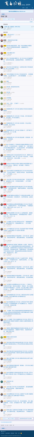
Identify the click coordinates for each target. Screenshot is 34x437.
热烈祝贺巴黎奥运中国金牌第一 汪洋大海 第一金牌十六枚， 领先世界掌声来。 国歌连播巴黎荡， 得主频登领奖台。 (18, 268)
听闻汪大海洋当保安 (11, 337)
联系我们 (2, 433)
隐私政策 (12, 433)
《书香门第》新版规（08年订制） (12, 26)
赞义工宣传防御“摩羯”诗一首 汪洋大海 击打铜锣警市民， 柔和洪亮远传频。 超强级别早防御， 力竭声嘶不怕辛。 (18, 60)
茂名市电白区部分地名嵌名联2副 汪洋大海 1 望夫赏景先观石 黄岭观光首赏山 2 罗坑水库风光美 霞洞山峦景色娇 (18, 344)
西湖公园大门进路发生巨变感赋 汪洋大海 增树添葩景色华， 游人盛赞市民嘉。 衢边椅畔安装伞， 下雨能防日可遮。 (18, 411)
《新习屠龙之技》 (11, 52)
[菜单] (1, 7)
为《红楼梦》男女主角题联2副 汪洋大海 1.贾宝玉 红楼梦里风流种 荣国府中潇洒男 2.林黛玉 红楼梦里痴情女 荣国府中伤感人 (18, 321)
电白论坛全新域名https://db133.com (17, 11)
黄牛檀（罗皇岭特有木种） (13, 87)
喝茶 (7, 81)
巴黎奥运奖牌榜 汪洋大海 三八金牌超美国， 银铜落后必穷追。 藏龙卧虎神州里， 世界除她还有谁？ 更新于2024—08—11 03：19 (18, 214)
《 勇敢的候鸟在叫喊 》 (12, 40)
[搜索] (32, 8)
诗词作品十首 (9, 381)
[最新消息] (29, 8)
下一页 (12, 19)
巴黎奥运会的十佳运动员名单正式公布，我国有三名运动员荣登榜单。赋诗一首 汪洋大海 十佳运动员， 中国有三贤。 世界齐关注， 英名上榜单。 (18, 156)
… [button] (6, 19)
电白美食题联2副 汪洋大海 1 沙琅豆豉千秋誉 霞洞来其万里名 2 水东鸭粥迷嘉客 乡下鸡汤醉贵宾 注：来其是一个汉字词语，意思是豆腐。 (18, 303)
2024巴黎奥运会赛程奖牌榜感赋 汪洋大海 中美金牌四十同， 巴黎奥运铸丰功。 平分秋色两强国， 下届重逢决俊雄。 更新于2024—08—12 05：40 (18, 206)
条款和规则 (7, 433)
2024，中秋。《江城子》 (13, 103)
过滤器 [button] (31, 21)
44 (8, 19)
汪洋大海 (5, 62)
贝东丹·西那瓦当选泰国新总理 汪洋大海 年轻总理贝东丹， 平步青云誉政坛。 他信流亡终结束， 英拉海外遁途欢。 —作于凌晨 (18, 172)
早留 (4, 382)
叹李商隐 (8, 98)
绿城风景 (5, 36)
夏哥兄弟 (5, 82)
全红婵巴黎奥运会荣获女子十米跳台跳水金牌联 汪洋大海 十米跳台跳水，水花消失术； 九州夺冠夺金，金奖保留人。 (18, 197)
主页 (19, 433)
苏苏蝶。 (5, 28)
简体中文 (3, 431)
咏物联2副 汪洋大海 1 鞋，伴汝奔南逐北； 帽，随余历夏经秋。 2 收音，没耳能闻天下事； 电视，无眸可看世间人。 (18, 402)
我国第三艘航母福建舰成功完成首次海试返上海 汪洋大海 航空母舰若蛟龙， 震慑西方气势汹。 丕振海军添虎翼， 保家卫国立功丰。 (18, 330)
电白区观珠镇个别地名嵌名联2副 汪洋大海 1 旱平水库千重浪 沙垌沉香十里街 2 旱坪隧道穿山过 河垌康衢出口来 (18, 374)
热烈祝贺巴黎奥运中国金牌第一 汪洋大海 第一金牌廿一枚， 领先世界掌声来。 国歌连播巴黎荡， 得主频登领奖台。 (18, 237)
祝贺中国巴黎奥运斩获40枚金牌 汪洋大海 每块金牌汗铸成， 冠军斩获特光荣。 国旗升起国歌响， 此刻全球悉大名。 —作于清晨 (18, 188)
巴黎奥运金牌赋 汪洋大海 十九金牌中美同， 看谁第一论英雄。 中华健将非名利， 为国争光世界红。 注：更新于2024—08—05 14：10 (18, 260)
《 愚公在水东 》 (10, 34)
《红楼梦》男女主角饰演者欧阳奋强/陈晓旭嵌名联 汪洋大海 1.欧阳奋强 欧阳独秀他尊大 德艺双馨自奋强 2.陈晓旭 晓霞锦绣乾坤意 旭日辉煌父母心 (18, 312)
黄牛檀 (8, 92)
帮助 (16, 433)
